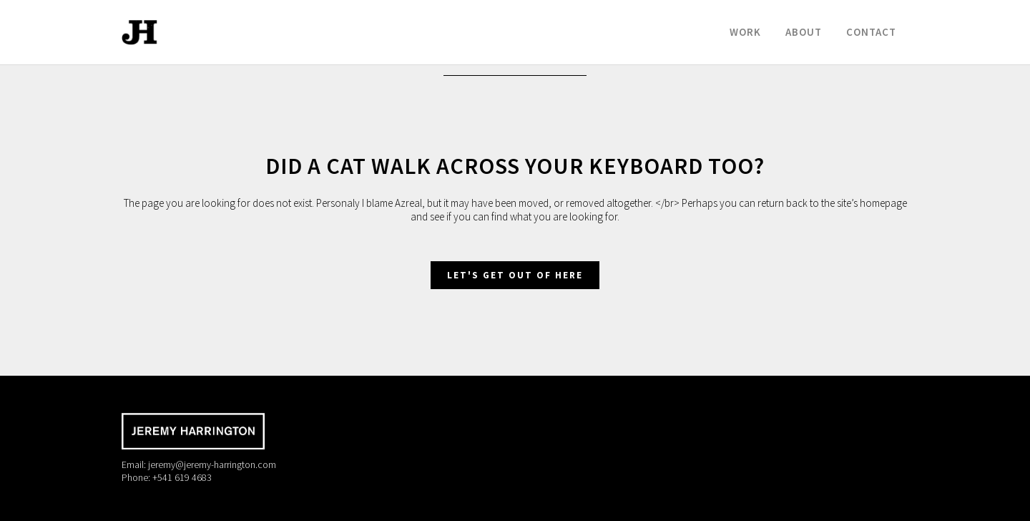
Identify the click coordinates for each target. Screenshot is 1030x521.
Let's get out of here (515, 275)
